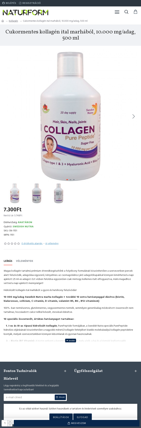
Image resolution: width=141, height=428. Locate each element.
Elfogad (82, 417)
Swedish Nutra (23, 226)
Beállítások (61, 417)
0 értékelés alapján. (32, 243)
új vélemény (52, 243)
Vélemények (24, 261)
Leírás (8, 261)
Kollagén (13, 21)
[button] (133, 116)
